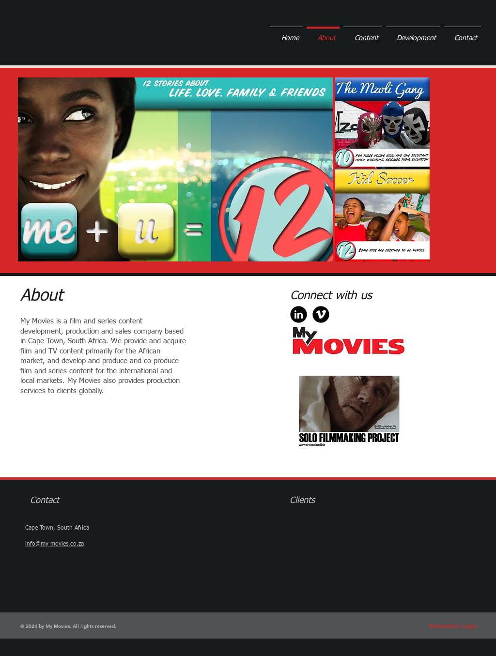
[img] (309, 525)
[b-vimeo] (320, 314)
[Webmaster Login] (452, 626)
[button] (175, 169)
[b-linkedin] (298, 314)
